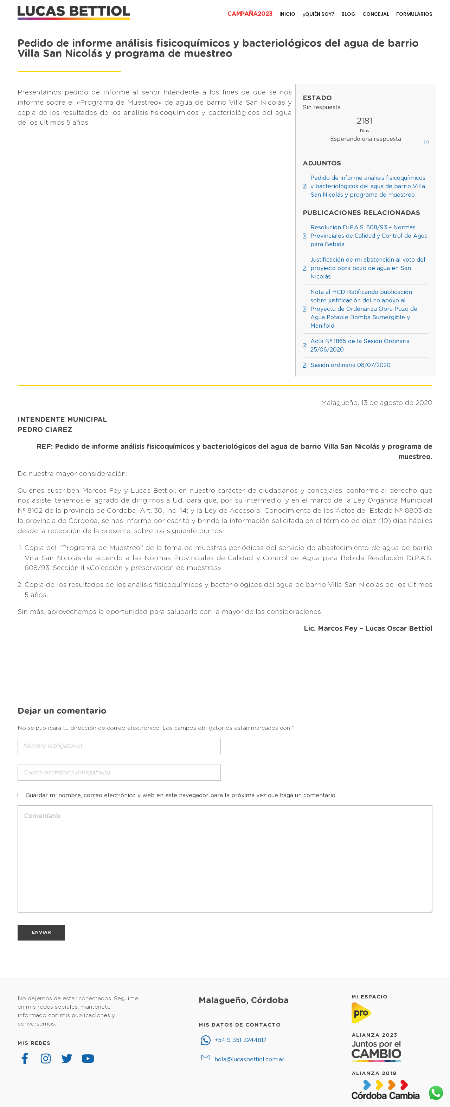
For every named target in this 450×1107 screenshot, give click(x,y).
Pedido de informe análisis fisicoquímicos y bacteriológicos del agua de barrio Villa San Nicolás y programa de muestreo (218, 49)
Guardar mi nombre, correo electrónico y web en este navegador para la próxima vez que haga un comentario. (181, 795)
